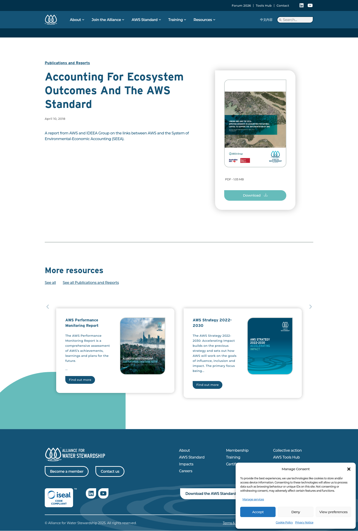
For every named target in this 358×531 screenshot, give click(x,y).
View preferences (333, 512)
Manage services (253, 499)
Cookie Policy (284, 522)
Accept (257, 512)
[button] (349, 469)
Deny (295, 512)
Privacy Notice (304, 522)
